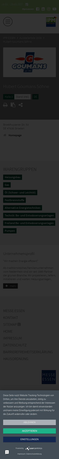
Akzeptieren (29, 431)
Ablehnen (29, 422)
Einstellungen (29, 439)
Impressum (21, 454)
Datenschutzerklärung (34, 454)
